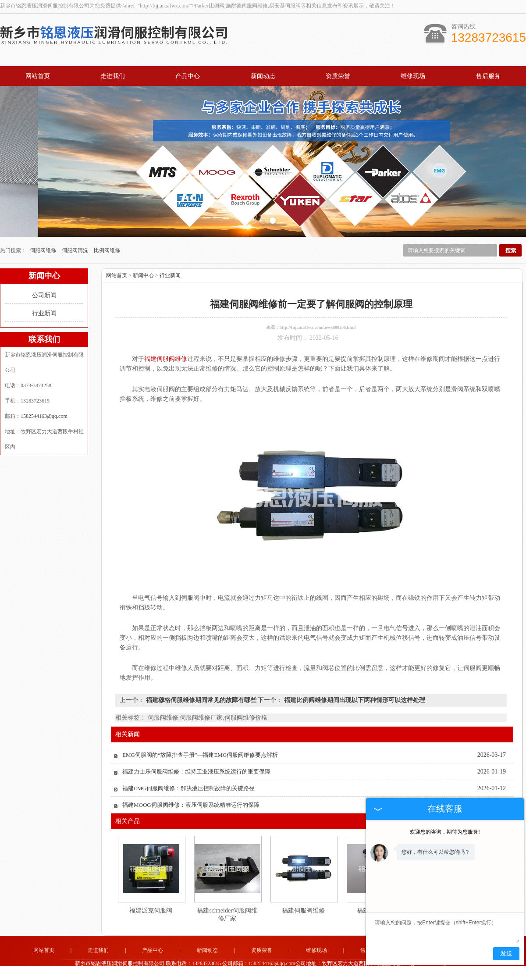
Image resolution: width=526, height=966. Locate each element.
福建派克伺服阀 (150, 899)
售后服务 (488, 76)
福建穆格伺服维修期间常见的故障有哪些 (201, 688)
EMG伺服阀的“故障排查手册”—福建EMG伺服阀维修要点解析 (200, 743)
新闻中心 (143, 264)
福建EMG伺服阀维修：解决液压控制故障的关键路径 (188, 777)
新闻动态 (263, 76)
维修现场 (413, 76)
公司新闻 (44, 284)
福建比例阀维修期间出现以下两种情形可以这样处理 (353, 688)
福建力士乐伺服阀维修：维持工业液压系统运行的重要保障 (196, 760)
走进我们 (112, 76)
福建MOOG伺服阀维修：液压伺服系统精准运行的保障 (190, 793)
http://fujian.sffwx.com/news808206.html (317, 316)
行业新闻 (44, 302)
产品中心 (187, 76)
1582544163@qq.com (44, 405)
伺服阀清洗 (75, 239)
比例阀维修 (107, 239)
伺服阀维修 (43, 239)
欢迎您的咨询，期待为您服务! (445, 832)
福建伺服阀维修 (303, 899)
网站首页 (37, 76)
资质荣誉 (338, 76)
